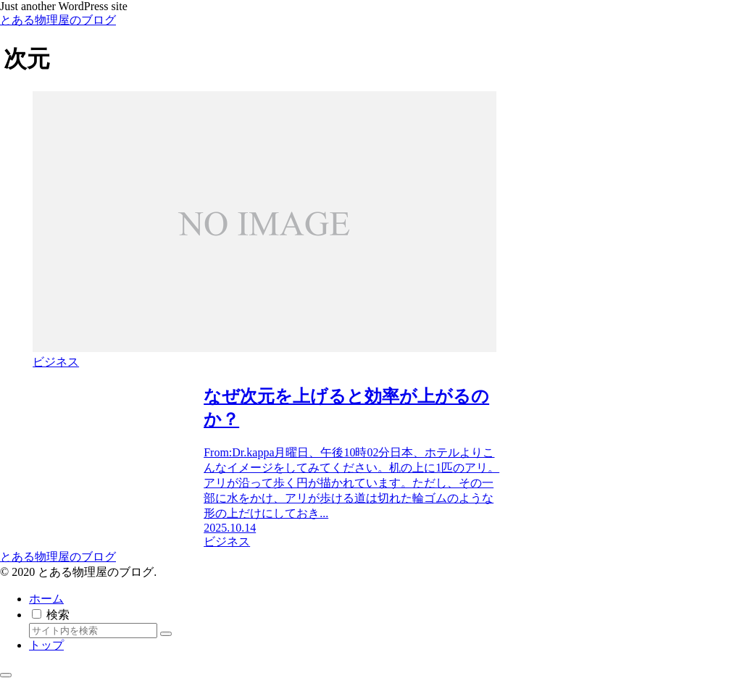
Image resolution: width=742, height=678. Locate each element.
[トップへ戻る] (6, 675)
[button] (166, 634)
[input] (93, 630)
